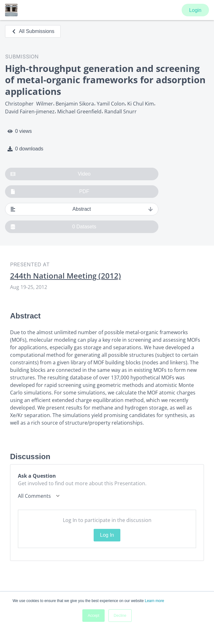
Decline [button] (120, 615)
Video (50, 174)
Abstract (81, 209)
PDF (49, 192)
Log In (107, 535)
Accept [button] (93, 615)
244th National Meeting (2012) (65, 276)
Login (195, 10)
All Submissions (32, 31)
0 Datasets (53, 227)
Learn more (154, 601)
